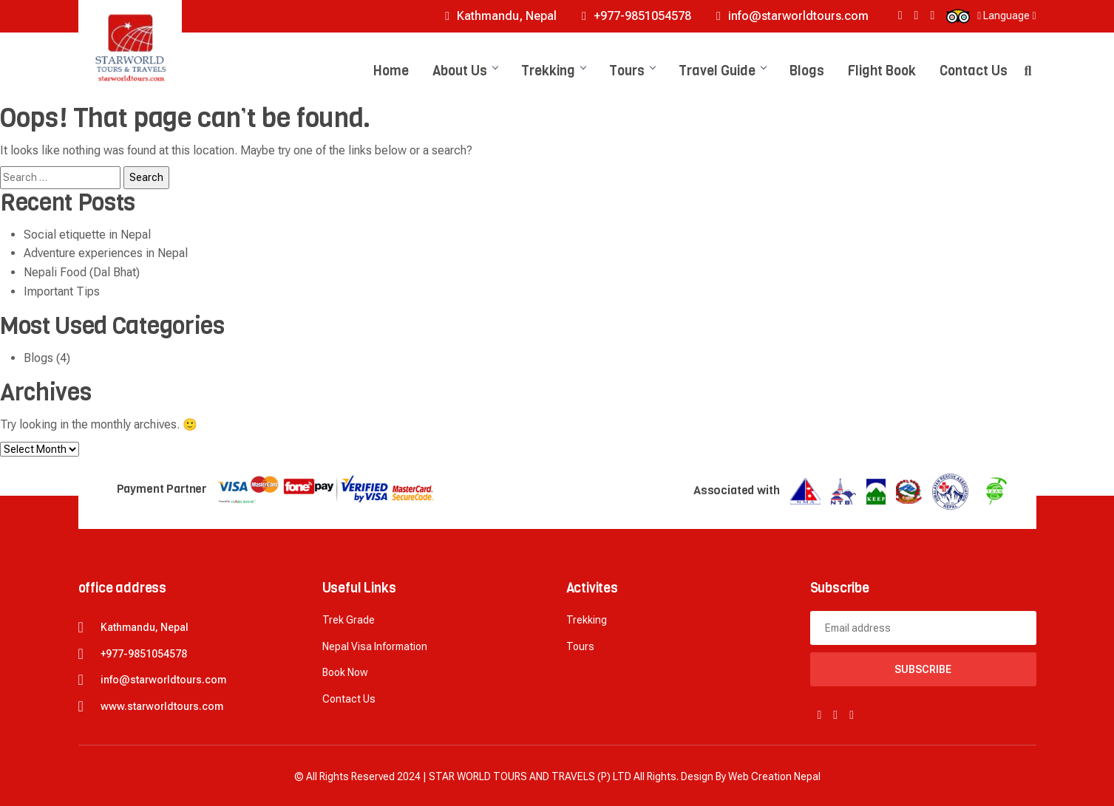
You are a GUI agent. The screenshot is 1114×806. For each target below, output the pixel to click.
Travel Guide (722, 71)
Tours (632, 71)
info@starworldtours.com (792, 16)
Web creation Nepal (774, 776)
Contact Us (974, 71)
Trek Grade (348, 620)
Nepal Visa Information (374, 646)
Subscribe (922, 669)
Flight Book (882, 71)
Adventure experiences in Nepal (106, 253)
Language (1006, 15)
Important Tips (62, 291)
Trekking (553, 71)
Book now (345, 672)
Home (391, 71)
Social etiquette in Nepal (87, 235)
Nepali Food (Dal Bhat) (82, 272)
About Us (464, 71)
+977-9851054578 (636, 16)
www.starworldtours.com (162, 706)
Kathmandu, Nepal (501, 16)
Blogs (806, 71)
